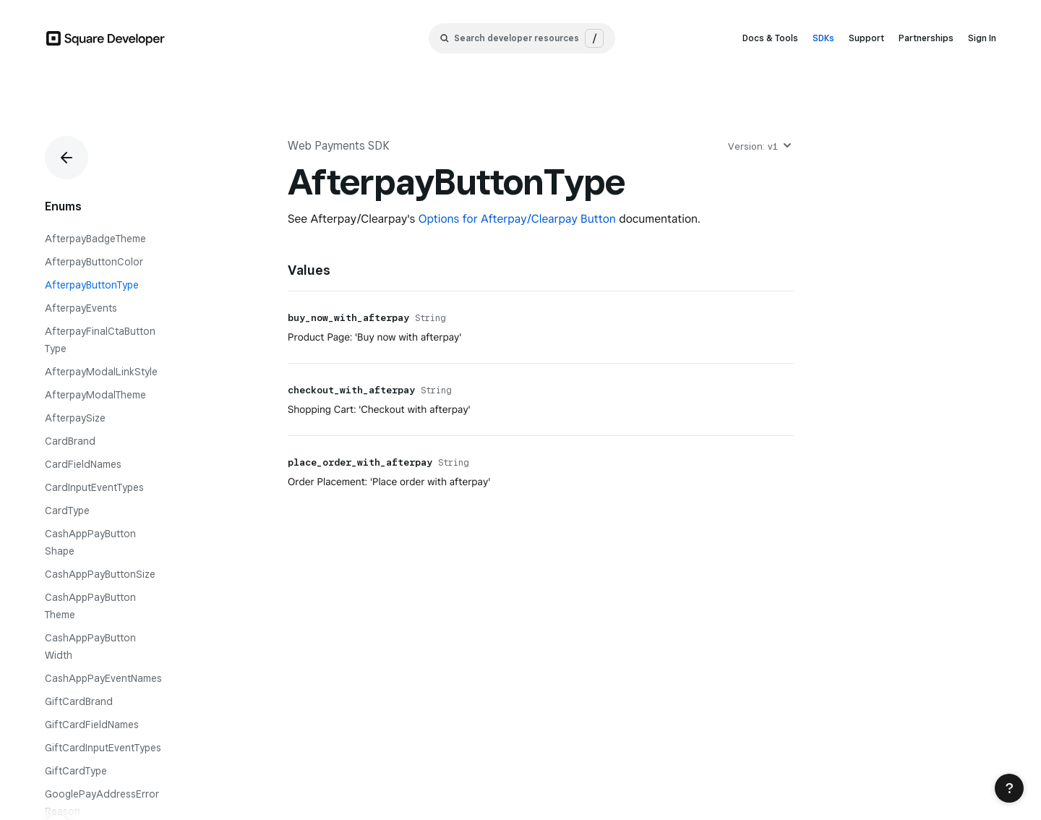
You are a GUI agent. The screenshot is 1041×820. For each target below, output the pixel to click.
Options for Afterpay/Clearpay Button (517, 219)
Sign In (982, 38)
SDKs (823, 38)
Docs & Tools (770, 38)
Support (866, 38)
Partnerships (926, 38)
